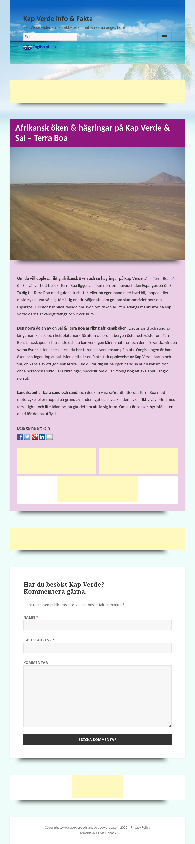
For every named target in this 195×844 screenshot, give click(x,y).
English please (40, 46)
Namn (31, 617)
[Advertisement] (102, 91)
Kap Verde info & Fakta (58, 18)
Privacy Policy (140, 827)
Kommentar (35, 662)
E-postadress (39, 640)
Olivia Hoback (106, 833)
